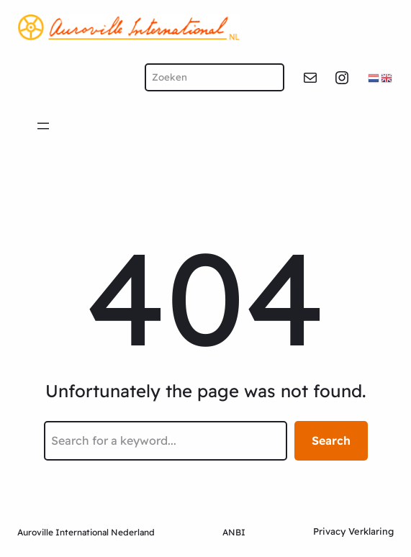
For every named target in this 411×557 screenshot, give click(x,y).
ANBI (233, 532)
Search (331, 440)
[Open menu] (43, 126)
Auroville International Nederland (86, 532)
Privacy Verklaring (353, 531)
